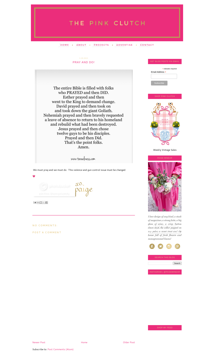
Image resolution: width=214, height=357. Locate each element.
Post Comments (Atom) (61, 349)
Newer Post (38, 342)
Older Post (129, 342)
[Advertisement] (54, 318)
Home (84, 342)
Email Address (158, 72)
